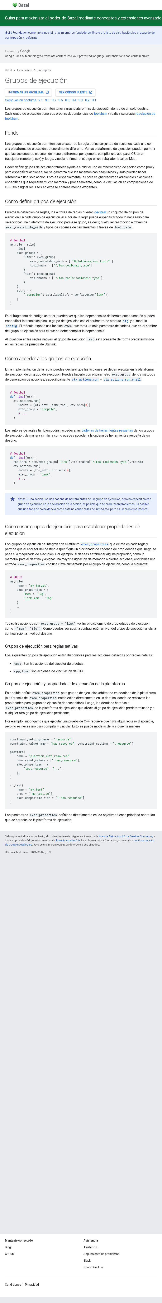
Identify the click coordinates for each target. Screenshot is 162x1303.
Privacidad (32, 1284)
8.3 (80, 100)
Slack (87, 1260)
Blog (8, 1247)
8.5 (67, 100)
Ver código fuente (76, 92)
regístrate (31, 37)
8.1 (94, 100)
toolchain (100, 114)
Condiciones (13, 1284)
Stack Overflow (94, 1267)
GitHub (9, 1254)
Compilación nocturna (20, 100)
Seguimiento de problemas (101, 1254)
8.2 (87, 100)
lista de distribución (118, 32)
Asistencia (90, 1247)
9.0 (47, 100)
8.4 (74, 100)
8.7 (54, 100)
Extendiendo (24, 70)
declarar (100, 212)
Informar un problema (28, 92)
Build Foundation (17, 32)
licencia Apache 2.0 (68, 840)
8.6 (60, 100)
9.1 (40, 100)
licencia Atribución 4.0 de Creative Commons (125, 836)
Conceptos (44, 70)
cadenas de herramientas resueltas (107, 430)
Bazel (8, 70)
